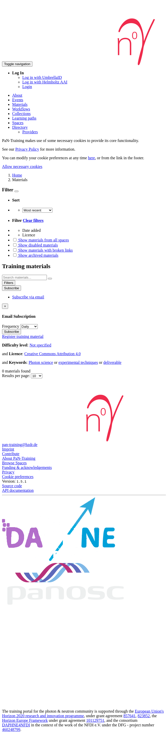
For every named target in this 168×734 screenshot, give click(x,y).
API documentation (18, 490)
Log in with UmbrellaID (42, 77)
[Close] (5, 306)
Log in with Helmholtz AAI (44, 82)
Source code (12, 486)
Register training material (23, 336)
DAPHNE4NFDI (16, 725)
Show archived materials (35, 255)
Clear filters (33, 220)
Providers (30, 132)
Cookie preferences (17, 476)
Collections (21, 113)
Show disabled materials (35, 245)
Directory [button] (20, 127)
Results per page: (16, 375)
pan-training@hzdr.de (20, 444)
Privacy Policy (27, 149)
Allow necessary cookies (22, 166)
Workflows (21, 109)
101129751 (95, 720)
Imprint (8, 449)
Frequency (10, 326)
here (91, 158)
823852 (144, 716)
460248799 (11, 729)
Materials (19, 104)
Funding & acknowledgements (27, 467)
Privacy (8, 472)
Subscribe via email (28, 297)
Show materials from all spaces (40, 240)
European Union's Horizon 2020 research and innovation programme (83, 713)
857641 (129, 716)
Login (27, 86)
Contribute (10, 454)
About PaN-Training (18, 458)
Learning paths (24, 118)
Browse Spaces (14, 463)
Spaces (17, 123)
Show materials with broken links (42, 250)
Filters (8, 283)
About (17, 95)
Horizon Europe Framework (25, 720)
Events (17, 100)
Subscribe (11, 288)
